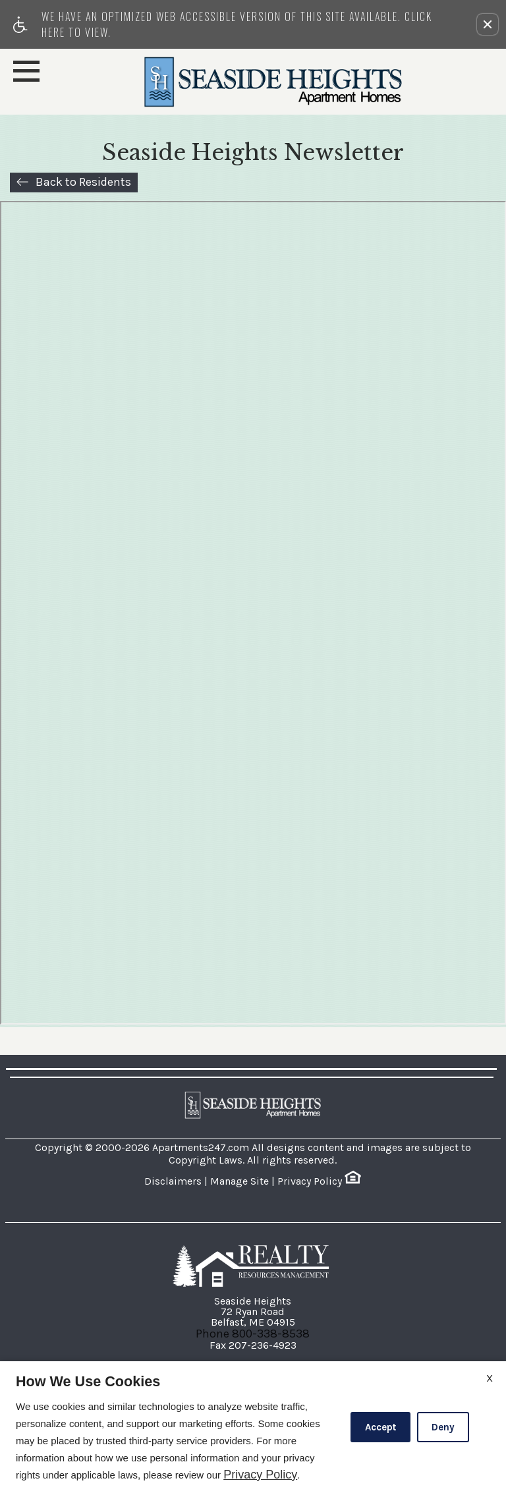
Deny (443, 1427)
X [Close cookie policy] (489, 1378)
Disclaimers (173, 1181)
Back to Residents (83, 182)
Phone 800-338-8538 (253, 1333)
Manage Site (239, 1181)
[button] (487, 24)
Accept (380, 1427)
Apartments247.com (200, 1147)
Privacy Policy (309, 1181)
